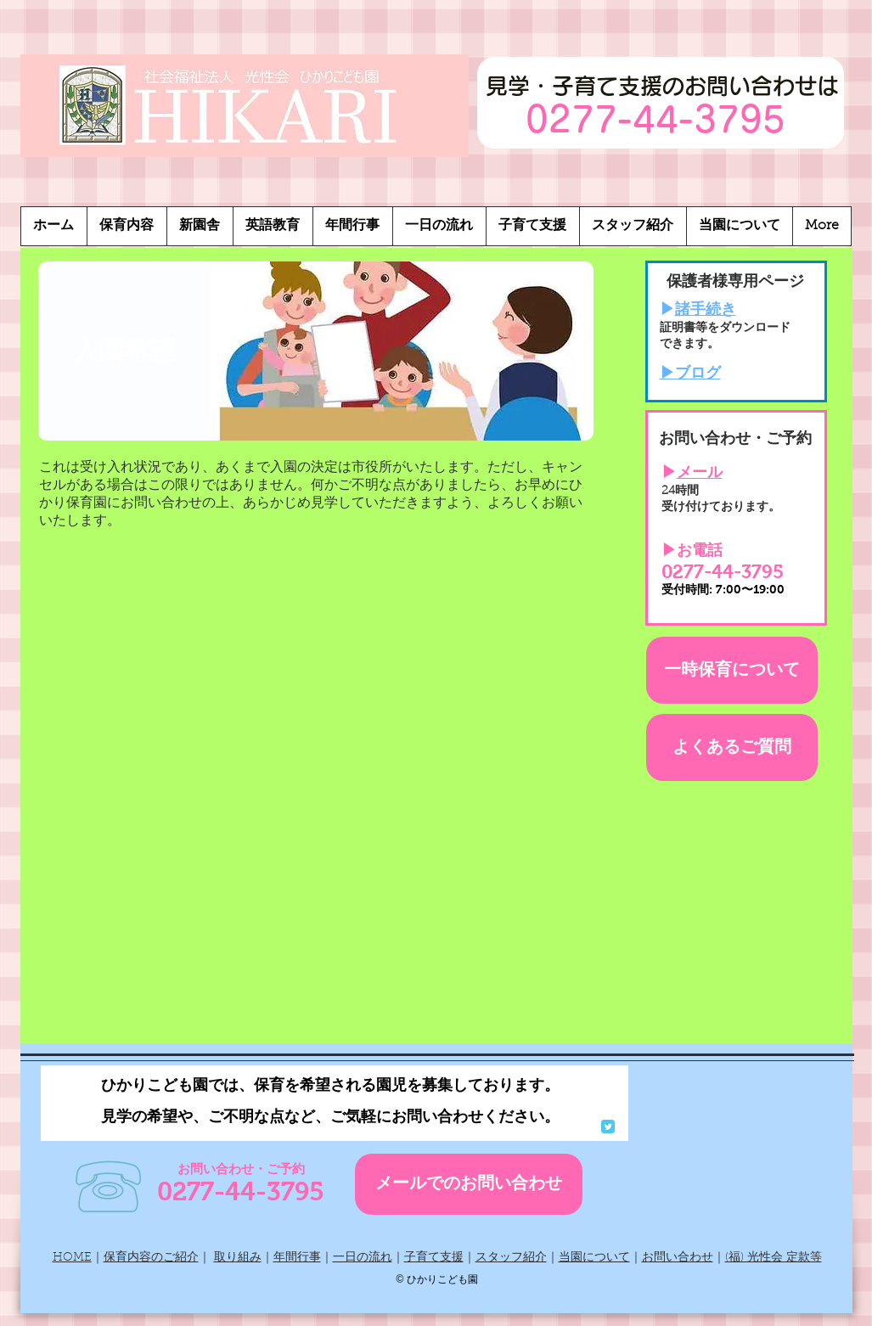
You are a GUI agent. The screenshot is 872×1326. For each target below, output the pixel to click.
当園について (594, 1258)
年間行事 (297, 1258)
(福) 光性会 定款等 (773, 1258)
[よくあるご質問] (732, 747)
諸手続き (705, 310)
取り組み (238, 1258)
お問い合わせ (677, 1258)
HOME (72, 1258)
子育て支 (428, 1258)
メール (700, 473)
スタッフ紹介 (511, 1258)
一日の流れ (362, 1258)
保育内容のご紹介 (151, 1258)
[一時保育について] (732, 670)
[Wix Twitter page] (608, 1126)
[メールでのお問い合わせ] (468, 1184)
